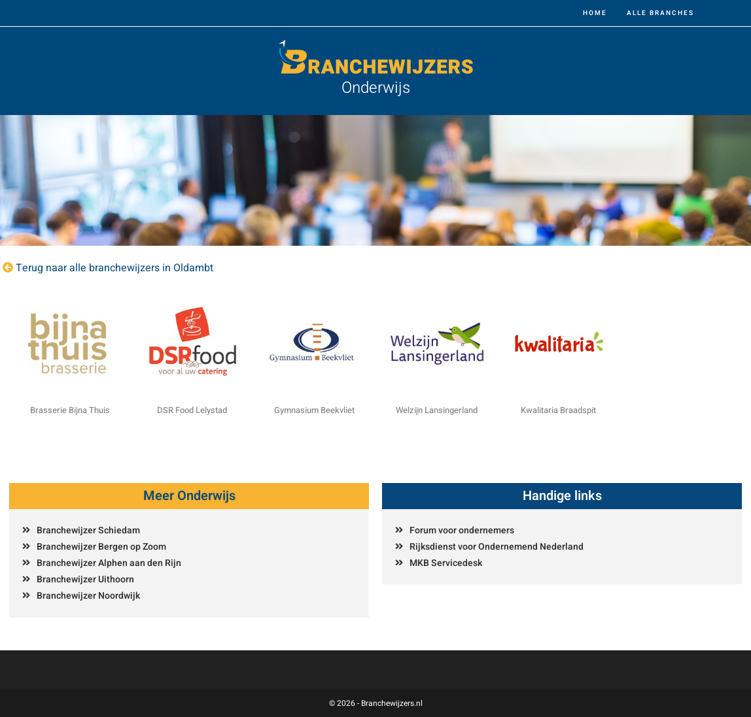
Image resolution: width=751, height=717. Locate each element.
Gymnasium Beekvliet (314, 410)
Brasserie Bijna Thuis (70, 410)
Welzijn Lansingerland (437, 410)
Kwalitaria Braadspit (558, 410)
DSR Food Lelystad (192, 410)
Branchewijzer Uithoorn (85, 579)
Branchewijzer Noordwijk (88, 596)
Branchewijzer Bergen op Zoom (101, 547)
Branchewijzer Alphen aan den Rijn (109, 563)
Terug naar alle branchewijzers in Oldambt (114, 268)
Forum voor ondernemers (462, 530)
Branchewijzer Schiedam (88, 530)
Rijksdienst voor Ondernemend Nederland (497, 547)
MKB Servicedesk (446, 563)
